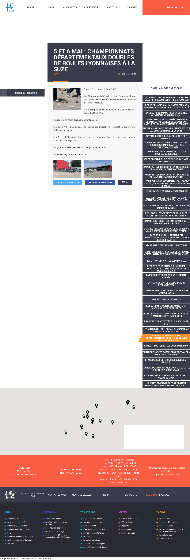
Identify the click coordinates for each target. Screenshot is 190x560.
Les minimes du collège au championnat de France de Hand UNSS (166, 330)
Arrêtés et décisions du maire (19, 540)
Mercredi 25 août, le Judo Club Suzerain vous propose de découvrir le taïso (166, 230)
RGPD (106, 495)
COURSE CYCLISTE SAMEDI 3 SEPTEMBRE (166, 191)
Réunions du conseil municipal (20, 537)
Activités (112, 7)
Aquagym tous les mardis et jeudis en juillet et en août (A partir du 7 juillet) (166, 98)
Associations (126, 529)
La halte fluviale (165, 535)
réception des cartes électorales (166, 261)
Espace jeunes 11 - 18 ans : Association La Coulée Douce (57, 536)
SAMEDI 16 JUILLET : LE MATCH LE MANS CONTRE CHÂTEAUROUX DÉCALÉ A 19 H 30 (166, 199)
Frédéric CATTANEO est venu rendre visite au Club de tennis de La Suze (166, 129)
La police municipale (91, 540)
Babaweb (164, 495)
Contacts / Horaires (15, 519)
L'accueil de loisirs (53, 519)
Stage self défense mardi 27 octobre (166, 245)
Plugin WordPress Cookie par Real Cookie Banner (26, 558)
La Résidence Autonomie (93, 533)
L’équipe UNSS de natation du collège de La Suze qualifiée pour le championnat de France (166, 183)
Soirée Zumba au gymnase (166, 299)
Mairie (51, 7)
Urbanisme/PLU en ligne (17, 526)
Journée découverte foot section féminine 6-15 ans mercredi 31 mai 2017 (166, 384)
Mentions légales (81, 495)
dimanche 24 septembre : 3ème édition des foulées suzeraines (166, 353)
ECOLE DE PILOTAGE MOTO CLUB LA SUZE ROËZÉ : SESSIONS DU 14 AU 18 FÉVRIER (166, 214)
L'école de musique (129, 519)
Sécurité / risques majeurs (94, 544)
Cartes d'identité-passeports (19, 529)
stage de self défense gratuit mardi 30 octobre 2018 (166, 291)
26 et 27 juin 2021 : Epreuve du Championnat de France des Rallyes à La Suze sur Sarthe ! (166, 237)
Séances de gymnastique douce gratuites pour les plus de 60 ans (166, 369)
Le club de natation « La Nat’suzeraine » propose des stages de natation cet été (166, 106)
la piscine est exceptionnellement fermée (166, 276)
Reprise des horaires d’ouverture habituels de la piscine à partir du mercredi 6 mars (166, 268)
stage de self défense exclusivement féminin (166, 361)
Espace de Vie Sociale (92, 519)
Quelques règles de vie (92, 522)
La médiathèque (128, 533)
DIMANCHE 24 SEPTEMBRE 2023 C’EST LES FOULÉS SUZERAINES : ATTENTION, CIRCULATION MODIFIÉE (166, 145)
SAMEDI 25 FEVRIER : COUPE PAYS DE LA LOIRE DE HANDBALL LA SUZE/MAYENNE (166, 168)
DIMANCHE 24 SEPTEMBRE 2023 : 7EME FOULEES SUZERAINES (166, 152)
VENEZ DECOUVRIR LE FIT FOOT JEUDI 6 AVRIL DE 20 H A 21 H (166, 160)
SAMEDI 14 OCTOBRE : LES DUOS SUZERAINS (166, 346)
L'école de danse (128, 522)
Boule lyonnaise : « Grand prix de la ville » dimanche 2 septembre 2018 (166, 315)
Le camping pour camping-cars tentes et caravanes (172, 530)
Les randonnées (166, 526)
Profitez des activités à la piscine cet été (166, 322)
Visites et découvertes (168, 522)
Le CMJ (10, 533)
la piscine (125, 526)
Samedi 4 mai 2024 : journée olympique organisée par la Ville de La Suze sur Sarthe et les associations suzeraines (166, 121)
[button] (100, 421)
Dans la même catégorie (166, 88)
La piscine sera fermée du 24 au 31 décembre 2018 (166, 284)
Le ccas (86, 537)
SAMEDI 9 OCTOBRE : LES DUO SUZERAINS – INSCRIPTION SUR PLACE (166, 222)
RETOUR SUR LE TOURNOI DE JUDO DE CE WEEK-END (166, 137)
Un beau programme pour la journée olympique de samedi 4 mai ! (166, 114)
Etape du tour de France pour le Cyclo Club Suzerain (166, 376)
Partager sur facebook (100, 182)
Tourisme (132, 7)
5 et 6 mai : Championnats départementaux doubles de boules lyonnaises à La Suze (166, 338)
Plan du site (130, 495)
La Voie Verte (164, 519)
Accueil (31, 7)
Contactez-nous (57, 495)
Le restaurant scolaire (54, 528)
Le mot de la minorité (16, 522)
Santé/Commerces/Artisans (95, 547)
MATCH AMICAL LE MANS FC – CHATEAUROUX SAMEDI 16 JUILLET (166, 206)
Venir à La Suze (165, 539)
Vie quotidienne (92, 7)
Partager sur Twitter (67, 182)
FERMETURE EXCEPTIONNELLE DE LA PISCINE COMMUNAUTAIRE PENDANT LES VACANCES (166, 253)
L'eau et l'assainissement (94, 529)
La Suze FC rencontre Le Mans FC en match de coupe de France (166, 307)
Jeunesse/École (71, 7)
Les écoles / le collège (54, 531)
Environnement (89, 526)
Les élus (10, 544)
